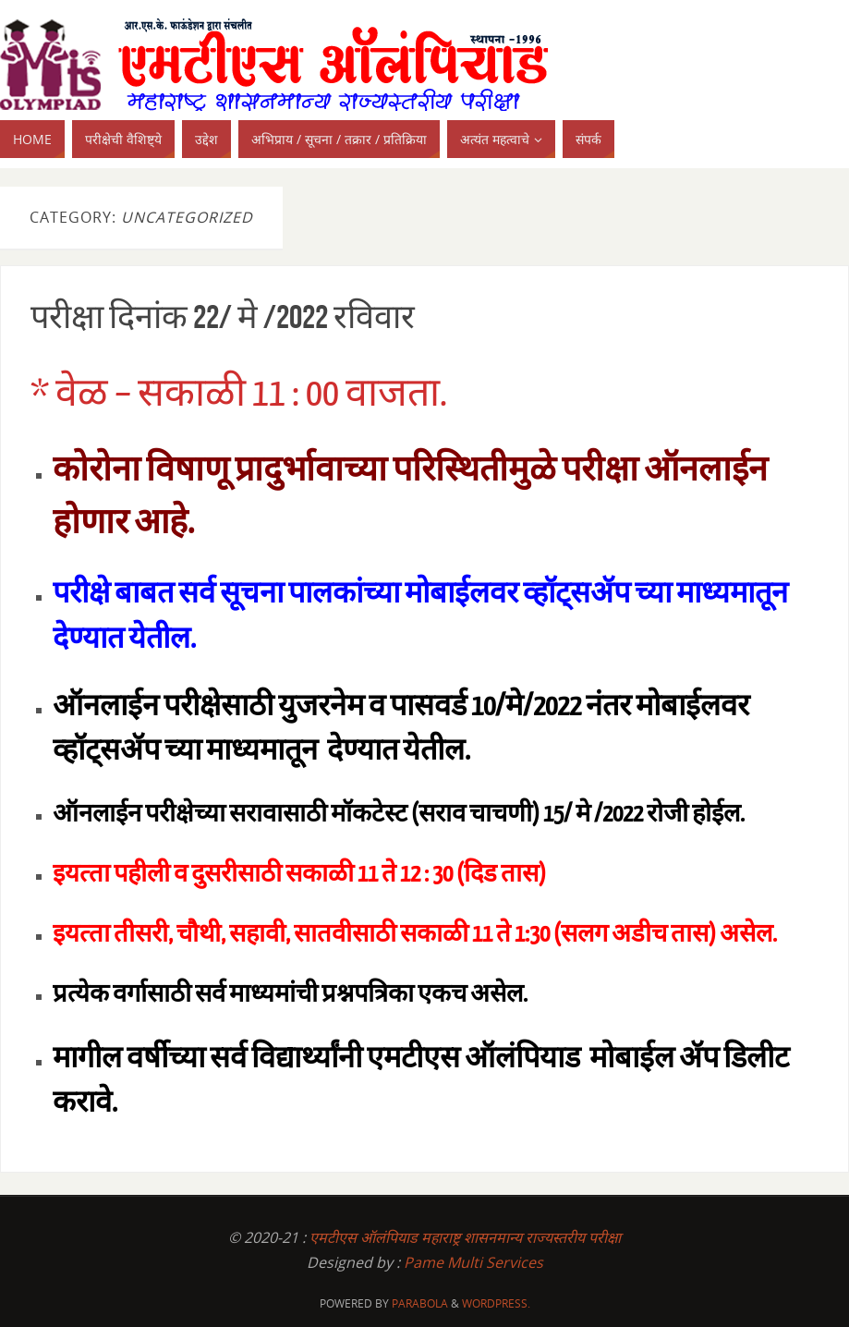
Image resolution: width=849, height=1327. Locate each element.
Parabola (420, 1303)
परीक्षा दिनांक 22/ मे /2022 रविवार (222, 316)
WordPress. (496, 1303)
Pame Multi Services (473, 1262)
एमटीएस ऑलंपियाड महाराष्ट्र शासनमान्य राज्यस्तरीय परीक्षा (465, 1237)
